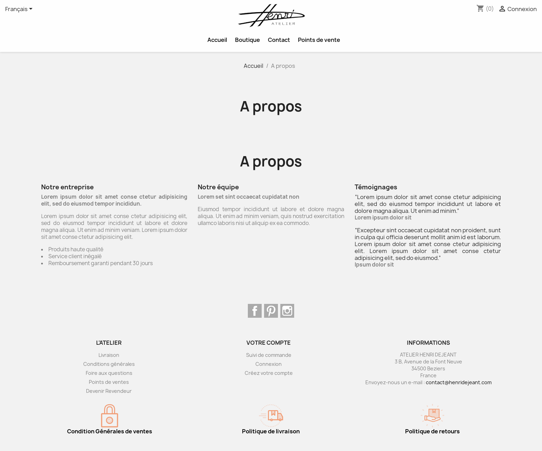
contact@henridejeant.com (459, 382)
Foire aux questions (109, 373)
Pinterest (271, 311)
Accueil (217, 40)
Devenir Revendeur (109, 391)
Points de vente (319, 40)
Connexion (268, 364)
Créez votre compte (269, 373)
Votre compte (268, 342)
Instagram (287, 311)
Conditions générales (109, 364)
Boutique (247, 40)
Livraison (109, 355)
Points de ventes (109, 382)
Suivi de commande (268, 355)
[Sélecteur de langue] (20, 9)
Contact (279, 40)
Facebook (255, 311)
